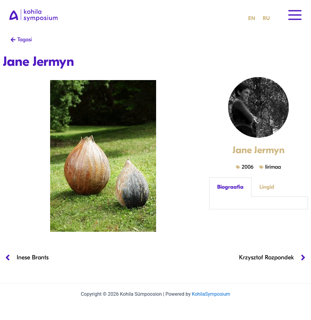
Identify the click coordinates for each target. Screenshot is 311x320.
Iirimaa (273, 167)
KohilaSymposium (210, 294)
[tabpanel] (258, 203)
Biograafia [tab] (230, 187)
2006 (247, 167)
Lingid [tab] (266, 187)
